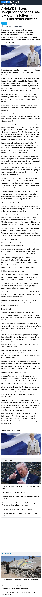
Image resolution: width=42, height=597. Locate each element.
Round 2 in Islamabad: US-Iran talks (14, 492)
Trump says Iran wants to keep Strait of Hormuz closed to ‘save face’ (20, 514)
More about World (8, 554)
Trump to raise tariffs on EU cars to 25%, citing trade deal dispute (20, 487)
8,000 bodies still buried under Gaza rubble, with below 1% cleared (20, 581)
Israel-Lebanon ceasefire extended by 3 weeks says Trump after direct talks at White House (18, 504)
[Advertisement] (21, 534)
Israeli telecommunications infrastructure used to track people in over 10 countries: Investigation (20, 587)
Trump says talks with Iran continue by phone (17, 509)
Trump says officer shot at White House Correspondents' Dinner (20, 498)
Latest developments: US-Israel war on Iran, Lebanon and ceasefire (19, 593)
